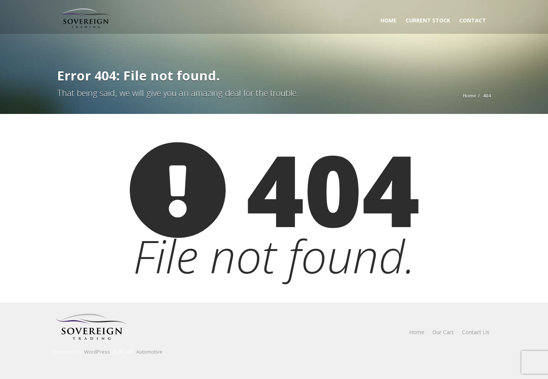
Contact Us (475, 332)
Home (389, 20)
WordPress (97, 351)
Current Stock (428, 20)
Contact (472, 20)
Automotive (149, 351)
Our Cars (443, 332)
